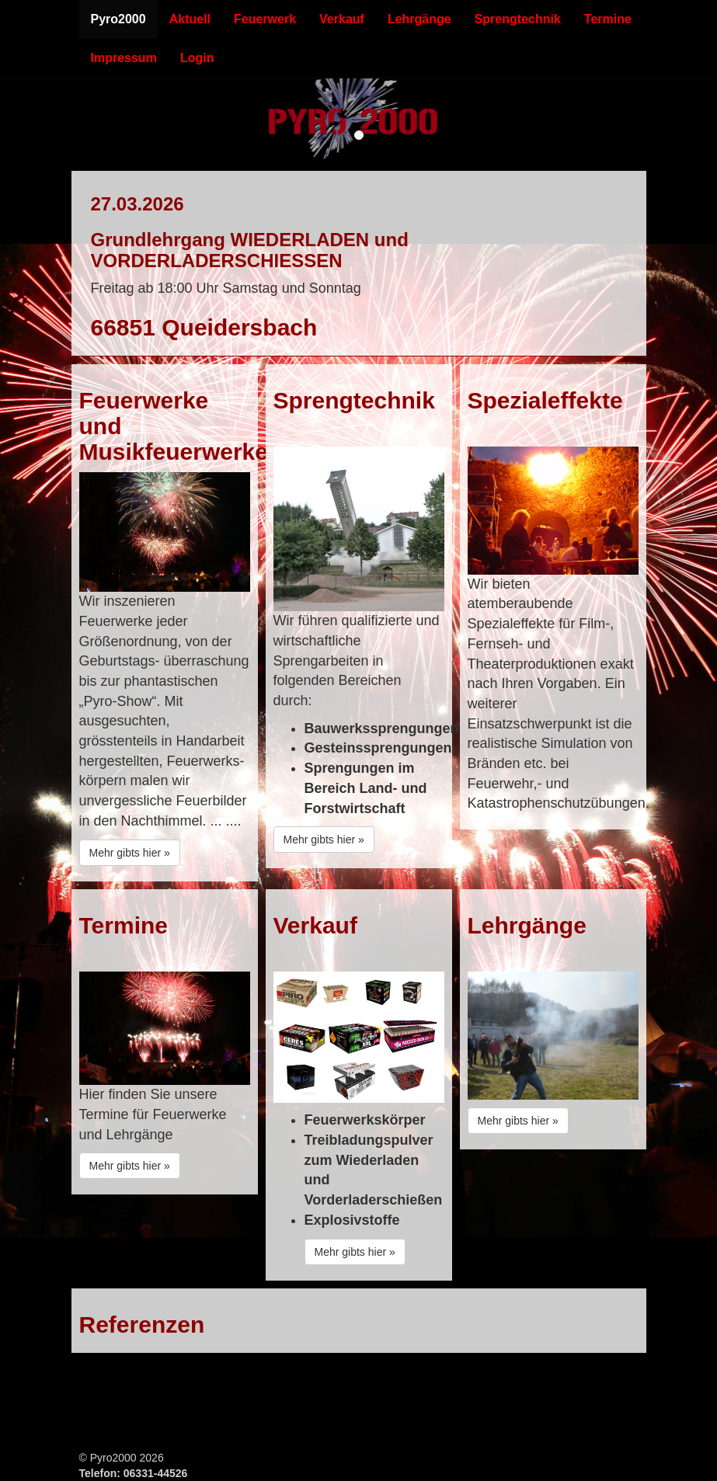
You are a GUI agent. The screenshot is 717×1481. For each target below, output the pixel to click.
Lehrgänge (419, 19)
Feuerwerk (265, 19)
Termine (608, 19)
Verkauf (341, 19)
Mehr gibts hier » (129, 853)
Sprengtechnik (518, 19)
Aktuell (190, 19)
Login (197, 57)
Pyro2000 (118, 19)
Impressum (124, 57)
